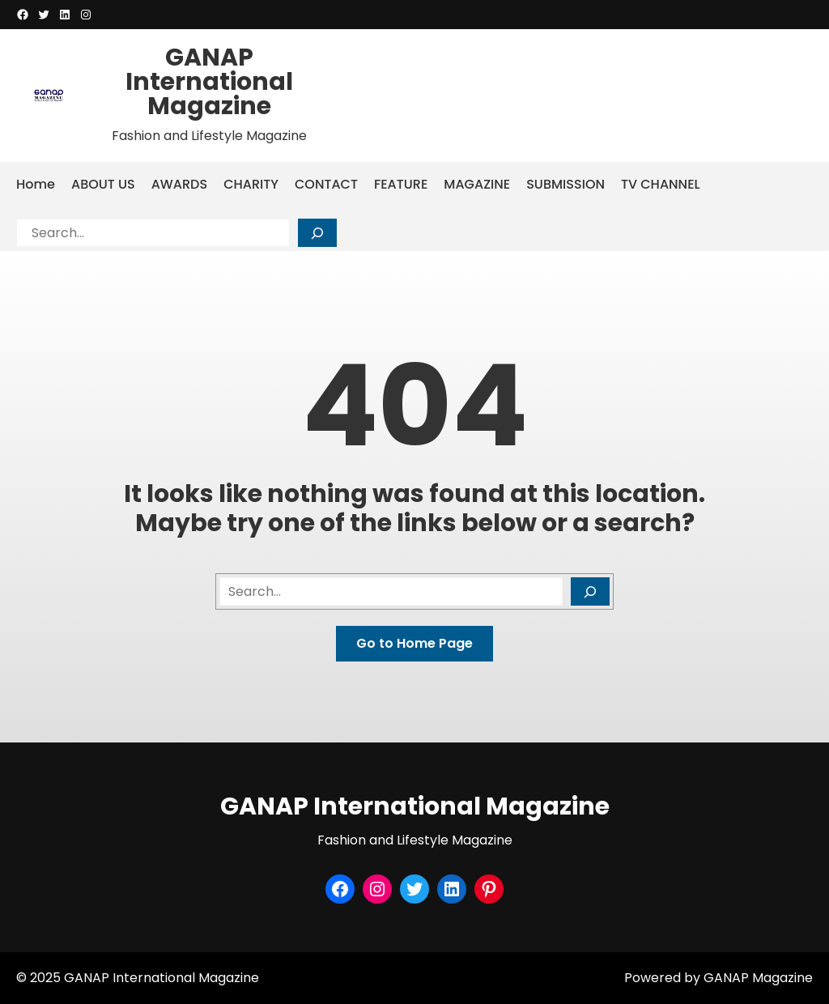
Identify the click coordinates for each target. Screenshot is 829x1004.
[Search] (317, 233)
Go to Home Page (414, 643)
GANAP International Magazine (209, 81)
